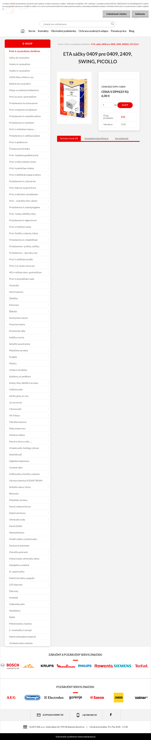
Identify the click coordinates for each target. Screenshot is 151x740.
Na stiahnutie (121, 138)
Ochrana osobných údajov (93, 31)
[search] (112, 24)
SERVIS (31, 31)
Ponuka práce (119, 31)
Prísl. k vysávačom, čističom (77, 44)
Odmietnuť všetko (116, 13)
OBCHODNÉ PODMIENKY (63, 31)
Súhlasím (140, 13)
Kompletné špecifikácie (96, 138)
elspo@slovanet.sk (50, 715)
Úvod (60, 44)
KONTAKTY (43, 31)
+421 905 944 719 (86, 715)
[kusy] (107, 104)
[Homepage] (22, 31)
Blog (131, 31)
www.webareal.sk (87, 736)
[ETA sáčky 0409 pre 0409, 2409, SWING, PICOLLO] (74, 73)
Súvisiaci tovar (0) (69, 138)
